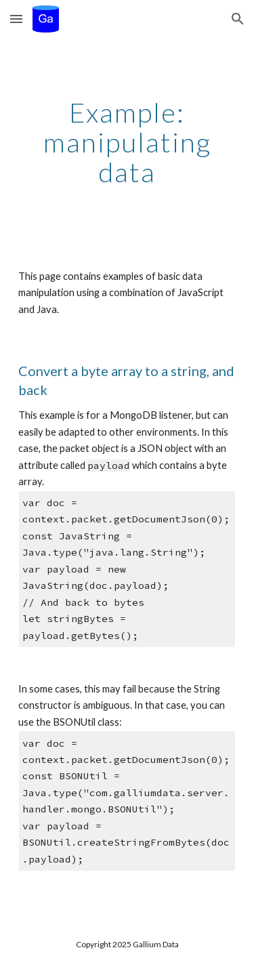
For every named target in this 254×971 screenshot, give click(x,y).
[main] (127, 142)
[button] (16, 18)
